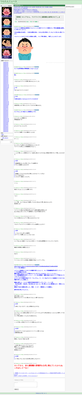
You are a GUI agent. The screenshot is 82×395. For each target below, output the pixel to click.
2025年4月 (5, 79)
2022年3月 (5, 131)
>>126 (16, 356)
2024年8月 (5, 90)
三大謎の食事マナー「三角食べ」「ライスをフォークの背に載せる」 (26, 10)
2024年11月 (6, 86)
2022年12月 (6, 118)
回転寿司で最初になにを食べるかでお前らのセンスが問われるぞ (25, 9)
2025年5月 (5, 77)
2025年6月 (5, 76)
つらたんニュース (8, 1)
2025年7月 (5, 75)
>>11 (16, 96)
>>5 (16, 87)
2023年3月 (5, 114)
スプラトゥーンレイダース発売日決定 (21, 8)
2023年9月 (5, 106)
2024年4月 (5, 96)
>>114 (16, 328)
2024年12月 (6, 85)
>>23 (16, 160)
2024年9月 (5, 89)
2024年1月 (5, 100)
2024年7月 (5, 92)
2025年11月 (6, 69)
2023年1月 (5, 117)
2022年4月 (5, 129)
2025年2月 (5, 82)
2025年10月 (6, 70)
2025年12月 (6, 68)
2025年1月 (5, 83)
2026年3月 (5, 63)
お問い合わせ (5, 137)
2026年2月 (5, 65)
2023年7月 (5, 108)
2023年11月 (6, 103)
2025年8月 (5, 73)
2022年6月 (5, 127)
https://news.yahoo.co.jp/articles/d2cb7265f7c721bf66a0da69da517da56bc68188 (36, 266)
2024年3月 (5, 97)
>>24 (16, 171)
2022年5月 (5, 128)
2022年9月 (5, 122)
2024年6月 (5, 93)
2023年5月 (5, 111)
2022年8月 (5, 124)
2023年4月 (5, 113)
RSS (2, 134)
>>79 (16, 303)
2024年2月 (5, 99)
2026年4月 (5, 62)
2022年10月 (6, 121)
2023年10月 (6, 104)
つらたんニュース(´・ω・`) (41, 394)
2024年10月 (6, 87)
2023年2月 (5, 115)
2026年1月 (5, 66)
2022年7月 (5, 125)
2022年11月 (6, 120)
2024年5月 (5, 94)
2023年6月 (5, 110)
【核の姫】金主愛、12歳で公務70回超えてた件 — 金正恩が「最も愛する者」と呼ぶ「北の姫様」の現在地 (33, 7)
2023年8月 (5, 107)
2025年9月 (5, 72)
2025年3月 (5, 80)
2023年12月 (6, 101)
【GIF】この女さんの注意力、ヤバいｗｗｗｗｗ (25, 375)
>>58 (16, 230)
